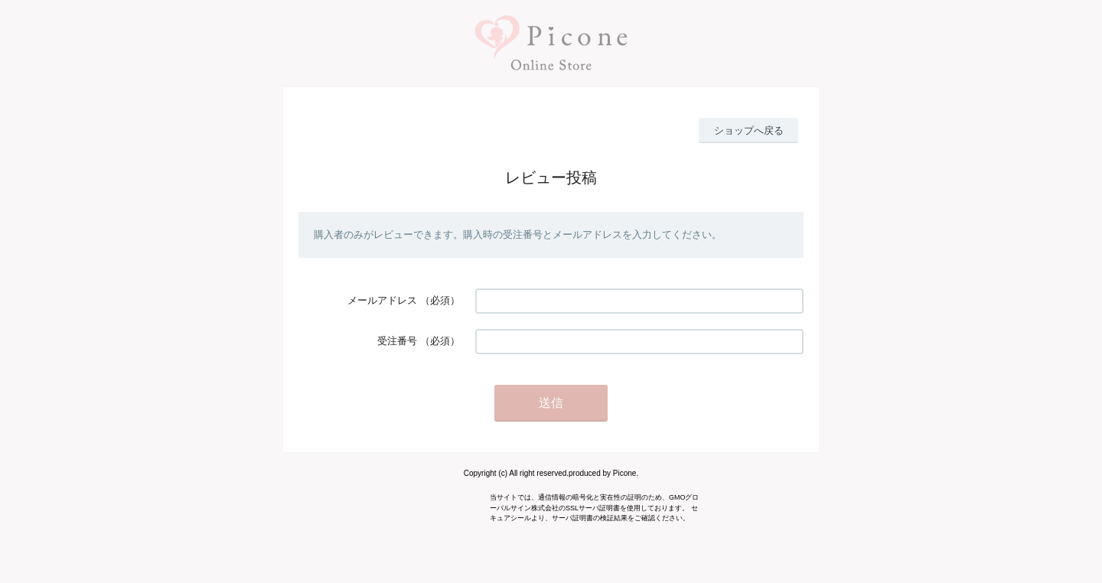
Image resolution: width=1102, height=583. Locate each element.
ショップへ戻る (749, 130)
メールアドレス (382, 300)
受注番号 (397, 341)
